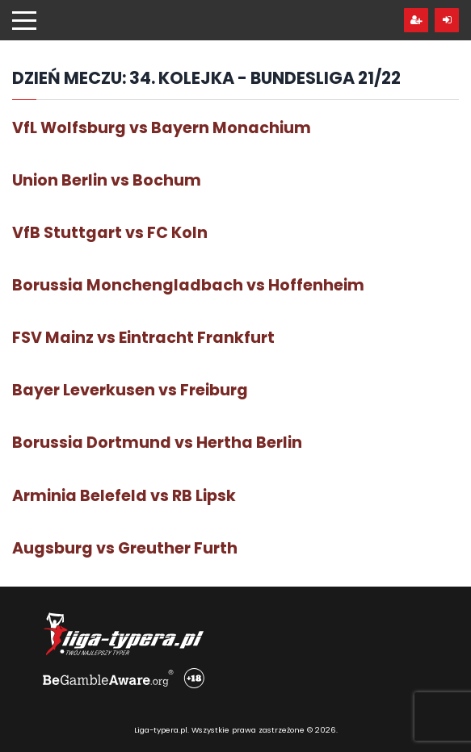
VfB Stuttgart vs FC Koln (110, 233)
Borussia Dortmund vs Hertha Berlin (157, 442)
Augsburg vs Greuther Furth (125, 548)
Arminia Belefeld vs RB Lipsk (124, 496)
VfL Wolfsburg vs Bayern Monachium (161, 128)
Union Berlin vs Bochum (106, 180)
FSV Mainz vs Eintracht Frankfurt (143, 338)
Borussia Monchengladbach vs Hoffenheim (188, 285)
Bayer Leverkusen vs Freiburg (130, 390)
